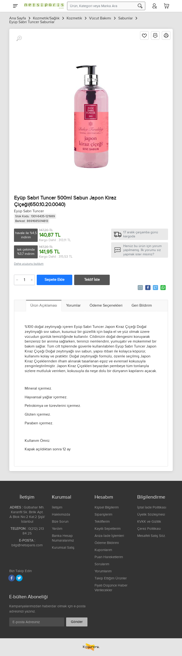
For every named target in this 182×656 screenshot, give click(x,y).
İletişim (57, 507)
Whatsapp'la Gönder (162, 287)
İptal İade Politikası (151, 507)
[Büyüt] (19, 38)
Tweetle (155, 287)
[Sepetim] (166, 6)
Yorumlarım (103, 571)
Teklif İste (92, 280)
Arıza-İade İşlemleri (109, 536)
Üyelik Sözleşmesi (151, 515)
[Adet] (24, 280)
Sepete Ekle (54, 280)
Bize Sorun (60, 522)
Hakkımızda (61, 515)
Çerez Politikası (149, 529)
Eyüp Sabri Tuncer (29, 211)
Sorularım (102, 564)
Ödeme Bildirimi (107, 543)
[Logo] (43, 6)
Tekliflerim (102, 522)
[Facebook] (11, 578)
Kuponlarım (103, 550)
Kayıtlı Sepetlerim (108, 529)
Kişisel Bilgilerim (107, 507)
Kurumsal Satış (63, 548)
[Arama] (140, 6)
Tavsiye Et (140, 287)
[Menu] (15, 6)
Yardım (57, 529)
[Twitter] (19, 578)
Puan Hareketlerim (109, 557)
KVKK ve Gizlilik (149, 522)
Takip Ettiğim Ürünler (111, 578)
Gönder (77, 622)
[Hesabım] (154, 6)
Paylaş (147, 287)
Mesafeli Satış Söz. (151, 536)
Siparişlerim (103, 515)
